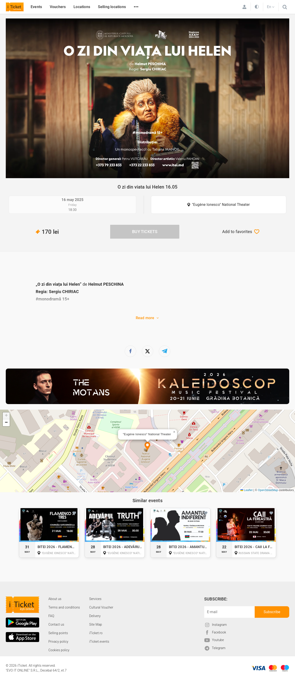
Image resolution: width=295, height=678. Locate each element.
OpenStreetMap (268, 490)
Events (36, 7)
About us (54, 599)
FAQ (51, 616)
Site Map (95, 624)
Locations (82, 7)
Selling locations (112, 7)
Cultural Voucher (101, 607)
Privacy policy (58, 641)
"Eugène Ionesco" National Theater (221, 204)
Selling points (58, 633)
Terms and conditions (64, 607)
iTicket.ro (96, 633)
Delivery (95, 616)
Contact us (56, 624)
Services (95, 599)
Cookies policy (58, 650)
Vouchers (58, 7)
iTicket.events (99, 641)
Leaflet (246, 490)
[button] (147, 446)
